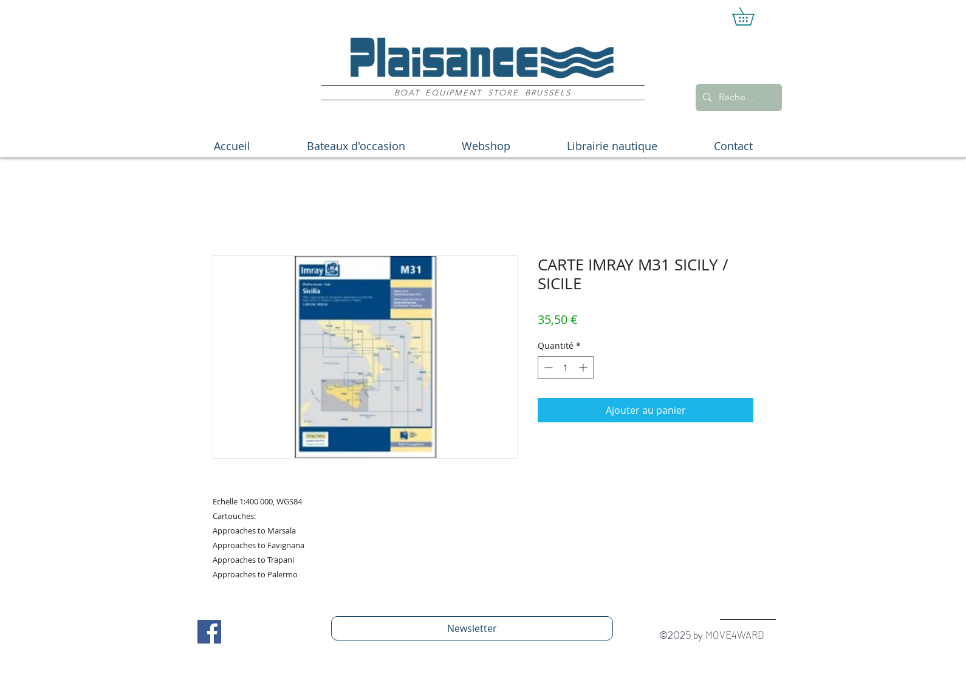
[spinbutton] (566, 367)
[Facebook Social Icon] (209, 632)
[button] (752, 16)
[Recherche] (737, 97)
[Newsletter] (472, 628)
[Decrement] (547, 367)
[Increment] (584, 367)
